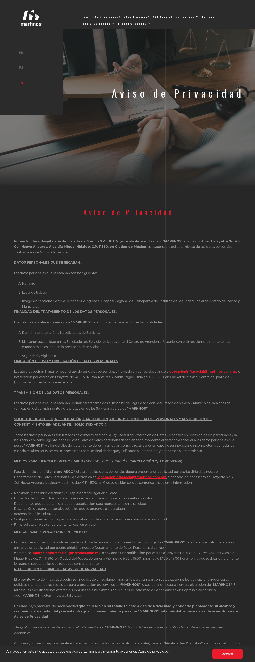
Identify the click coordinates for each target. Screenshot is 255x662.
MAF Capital (162, 16)
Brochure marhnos (134, 23)
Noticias (209, 16)
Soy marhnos (187, 16)
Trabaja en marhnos (97, 23)
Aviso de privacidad (153, 651)
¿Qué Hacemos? (136, 16)
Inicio (84, 16)
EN (25, 89)
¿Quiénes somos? (107, 16)
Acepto (227, 654)
